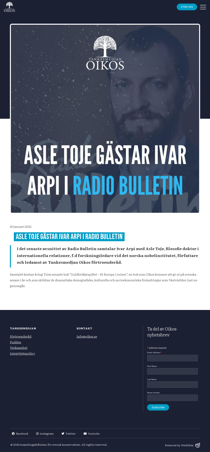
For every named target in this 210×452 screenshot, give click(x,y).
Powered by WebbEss (182, 445)
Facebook (20, 433)
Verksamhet (18, 347)
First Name (152, 365)
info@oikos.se (87, 336)
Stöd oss (187, 6)
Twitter (68, 433)
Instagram (45, 433)
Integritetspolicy (22, 353)
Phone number (153, 392)
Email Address (154, 352)
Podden (15, 342)
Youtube (92, 433)
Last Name (151, 379)
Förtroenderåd (20, 336)
